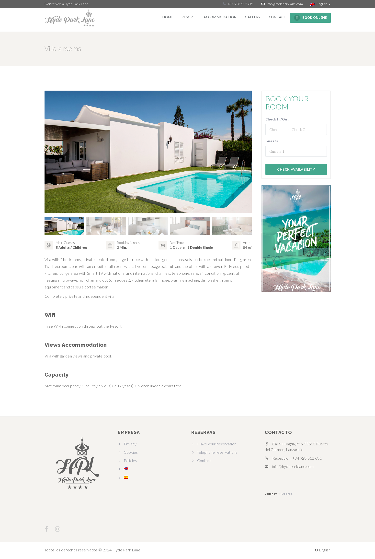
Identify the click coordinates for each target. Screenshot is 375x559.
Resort (195, 17)
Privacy (130, 444)
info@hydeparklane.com (285, 4)
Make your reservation (216, 444)
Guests (271, 141)
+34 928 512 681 (240, 4)
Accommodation (224, 17)
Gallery (255, 17)
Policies (130, 461)
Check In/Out (277, 119)
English (320, 4)
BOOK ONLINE (310, 18)
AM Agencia (285, 495)
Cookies (131, 453)
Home (176, 17)
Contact (278, 17)
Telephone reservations (217, 453)
